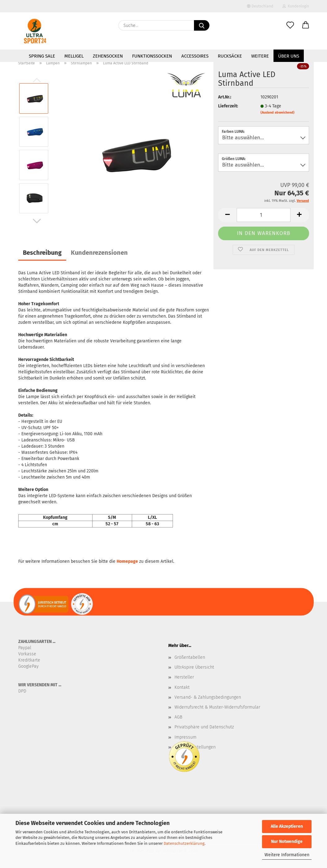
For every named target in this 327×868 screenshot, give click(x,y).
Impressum (185, 737)
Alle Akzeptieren (287, 826)
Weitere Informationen (287, 854)
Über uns (288, 56)
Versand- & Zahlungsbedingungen (207, 697)
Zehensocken (108, 56)
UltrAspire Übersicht (194, 667)
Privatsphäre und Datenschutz (204, 727)
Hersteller (184, 677)
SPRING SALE (42, 56)
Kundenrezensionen (99, 252)
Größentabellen (189, 657)
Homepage (127, 561)
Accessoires (195, 56)
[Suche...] (201, 25)
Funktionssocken (152, 56)
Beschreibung (42, 252)
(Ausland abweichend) (277, 113)
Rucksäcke (230, 56)
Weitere (260, 56)
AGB (178, 717)
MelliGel (74, 56)
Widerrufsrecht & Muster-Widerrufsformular (217, 707)
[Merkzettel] (290, 25)
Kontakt (182, 687)
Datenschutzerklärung (184, 843)
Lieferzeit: (228, 106)
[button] (305, 25)
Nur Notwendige (287, 841)
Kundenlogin (295, 6)
